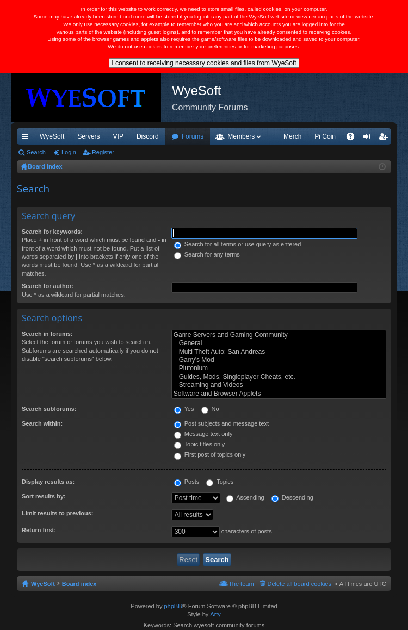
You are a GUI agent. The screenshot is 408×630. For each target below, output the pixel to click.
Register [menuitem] (385, 139)
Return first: (39, 530)
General (278, 343)
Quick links (27, 139)
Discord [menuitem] (148, 136)
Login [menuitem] (369, 139)
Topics (219, 481)
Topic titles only (199, 444)
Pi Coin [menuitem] (325, 136)
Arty (215, 614)
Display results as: (48, 481)
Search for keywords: (52, 231)
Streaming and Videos (278, 385)
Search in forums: (47, 333)
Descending (292, 497)
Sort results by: (44, 496)
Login (68, 152)
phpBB (173, 606)
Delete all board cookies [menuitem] (299, 584)
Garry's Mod (278, 360)
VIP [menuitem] (118, 136)
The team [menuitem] (241, 584)
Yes (184, 409)
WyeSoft (52, 136)
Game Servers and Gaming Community (278, 335)
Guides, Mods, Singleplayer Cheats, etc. (278, 377)
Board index (79, 584)
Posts (187, 481)
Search (36, 152)
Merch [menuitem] (292, 136)
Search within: (42, 423)
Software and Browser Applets (278, 394)
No (210, 409)
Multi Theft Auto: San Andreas (278, 352)
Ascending (245, 497)
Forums (193, 136)
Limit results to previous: (57, 513)
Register (103, 152)
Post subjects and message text (221, 423)
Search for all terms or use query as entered (237, 244)
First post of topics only (210, 454)
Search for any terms (207, 254)
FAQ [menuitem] (353, 139)
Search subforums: (49, 409)
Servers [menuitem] (88, 136)
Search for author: (47, 286)
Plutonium (278, 368)
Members (241, 136)
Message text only (203, 434)
